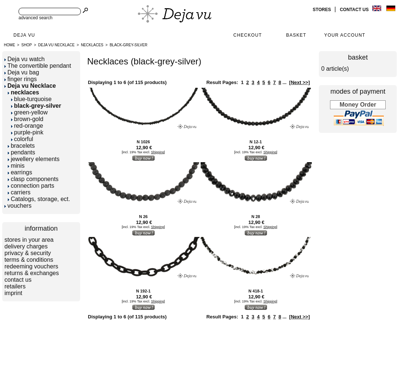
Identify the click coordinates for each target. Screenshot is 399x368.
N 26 (143, 216)
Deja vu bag (21, 72)
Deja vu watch (24, 59)
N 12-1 (256, 142)
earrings (20, 172)
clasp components (33, 179)
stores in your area (29, 240)
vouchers (18, 206)
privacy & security (27, 253)
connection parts (31, 186)
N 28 (255, 216)
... (285, 82)
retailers (15, 286)
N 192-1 (143, 291)
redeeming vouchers (31, 266)
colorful (22, 139)
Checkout (247, 35)
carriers (19, 192)
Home (9, 45)
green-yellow (29, 112)
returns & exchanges (31, 273)
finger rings (20, 79)
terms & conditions (28, 260)
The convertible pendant (37, 66)
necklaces (92, 45)
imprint (13, 293)
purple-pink (27, 132)
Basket (296, 35)
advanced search (35, 17)
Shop (27, 45)
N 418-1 (255, 291)
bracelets (21, 146)
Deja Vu (24, 35)
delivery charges (26, 246)
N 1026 (143, 142)
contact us (355, 9)
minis (16, 166)
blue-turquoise (31, 99)
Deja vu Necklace (56, 45)
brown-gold (27, 119)
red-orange (27, 126)
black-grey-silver (129, 45)
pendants (21, 152)
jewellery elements (34, 159)
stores (322, 9)
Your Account (344, 35)
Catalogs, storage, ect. (39, 199)
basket (358, 57)
